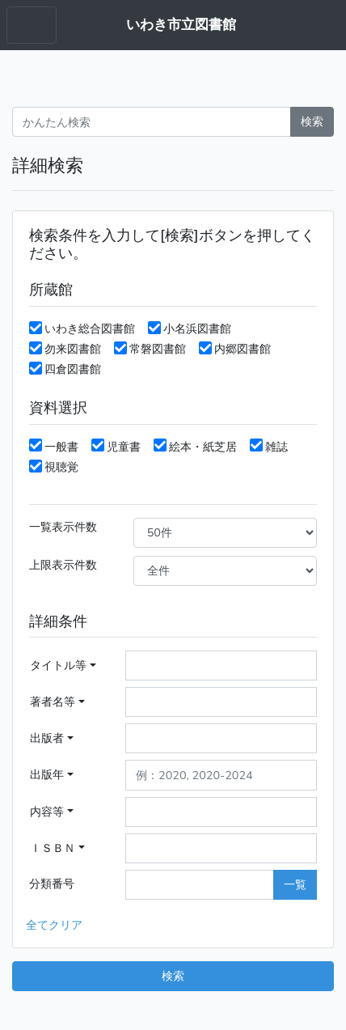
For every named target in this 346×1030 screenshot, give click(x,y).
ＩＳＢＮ (52, 848)
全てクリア (54, 925)
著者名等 (52, 701)
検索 (312, 121)
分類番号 (51, 883)
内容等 (47, 811)
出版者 (47, 738)
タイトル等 (58, 665)
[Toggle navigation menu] (31, 25)
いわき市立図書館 (181, 24)
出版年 (47, 774)
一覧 (295, 884)
